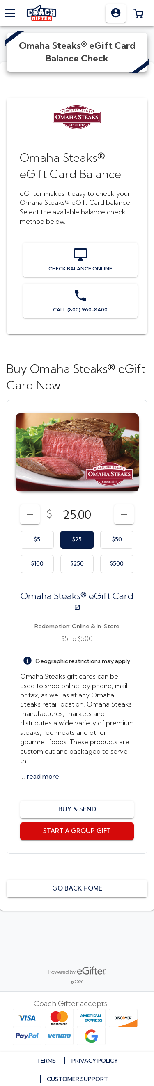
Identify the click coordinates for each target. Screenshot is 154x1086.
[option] (37, 540)
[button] (138, 13)
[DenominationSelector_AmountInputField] (77, 514)
